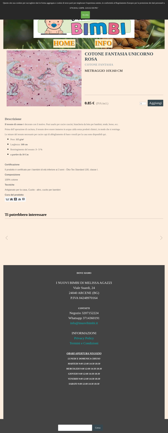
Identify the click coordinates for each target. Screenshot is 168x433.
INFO (103, 43)
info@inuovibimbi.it (84, 323)
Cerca (97, 428)
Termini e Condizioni (84, 343)
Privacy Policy (84, 338)
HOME (64, 43)
